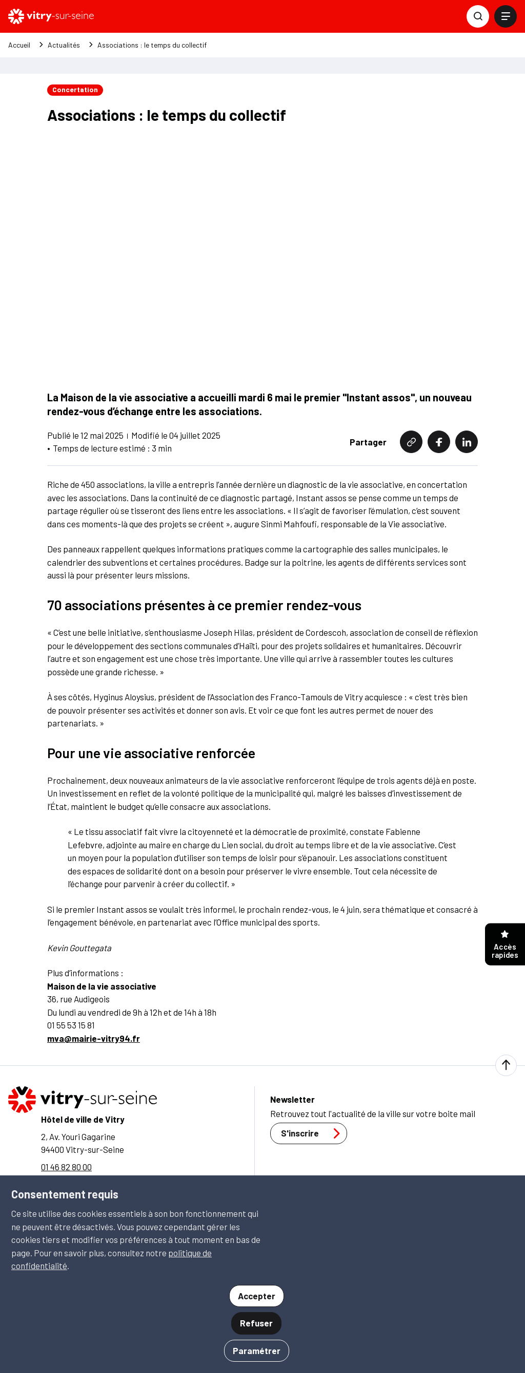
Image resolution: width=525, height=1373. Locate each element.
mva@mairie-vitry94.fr (93, 1037)
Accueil (19, 45)
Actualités (64, 45)
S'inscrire (313, 1133)
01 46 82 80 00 (66, 1166)
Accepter (256, 1296)
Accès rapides (505, 945)
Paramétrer (256, 1350)
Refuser (256, 1323)
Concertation (75, 89)
